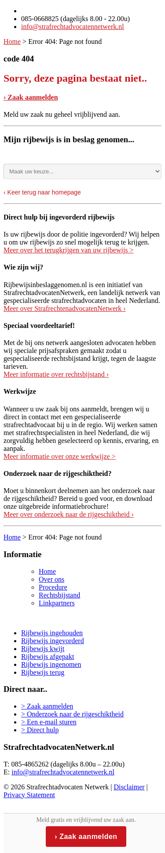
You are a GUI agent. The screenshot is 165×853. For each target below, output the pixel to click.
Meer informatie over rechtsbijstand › (56, 374)
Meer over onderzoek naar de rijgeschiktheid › (69, 514)
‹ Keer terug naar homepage (42, 192)
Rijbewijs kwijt (42, 648)
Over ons (51, 579)
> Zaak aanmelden (47, 706)
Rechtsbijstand (59, 595)
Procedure (53, 587)
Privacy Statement (29, 795)
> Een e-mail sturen (49, 722)
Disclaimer (129, 787)
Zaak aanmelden (88, 836)
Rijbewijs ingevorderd (52, 640)
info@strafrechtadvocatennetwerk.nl (72, 26)
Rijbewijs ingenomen (51, 664)
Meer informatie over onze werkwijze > (60, 456)
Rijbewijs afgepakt (47, 656)
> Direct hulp (40, 730)
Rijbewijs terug (42, 672)
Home (12, 41)
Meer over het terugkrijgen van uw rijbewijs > (69, 250)
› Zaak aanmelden (31, 97)
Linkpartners (57, 603)
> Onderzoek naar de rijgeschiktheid (72, 714)
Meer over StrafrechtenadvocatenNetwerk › (65, 308)
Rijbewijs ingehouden (52, 633)
